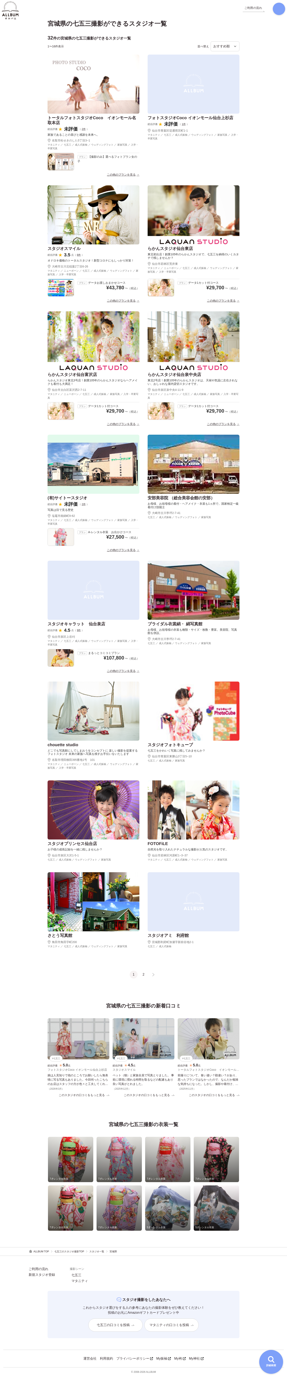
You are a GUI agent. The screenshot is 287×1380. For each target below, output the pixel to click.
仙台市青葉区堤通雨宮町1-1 (168, 133)
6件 (79, 258)
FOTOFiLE (158, 846)
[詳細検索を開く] (271, 1362)
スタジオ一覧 (96, 1255)
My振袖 (163, 1362)
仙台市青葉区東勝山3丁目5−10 (170, 759)
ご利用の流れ (38, 1272)
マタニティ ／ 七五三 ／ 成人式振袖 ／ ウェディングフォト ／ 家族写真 (187, 862)
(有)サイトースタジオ (67, 501)
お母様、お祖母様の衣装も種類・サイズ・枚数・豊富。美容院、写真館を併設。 (192, 634)
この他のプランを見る (121, 177)
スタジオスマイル (64, 251)
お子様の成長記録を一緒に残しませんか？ (75, 852)
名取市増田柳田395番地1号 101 (71, 763)
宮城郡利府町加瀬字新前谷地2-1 (171, 945)
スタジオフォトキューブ (170, 747)
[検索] (276, 10)
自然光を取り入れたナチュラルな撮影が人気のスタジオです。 (188, 852)
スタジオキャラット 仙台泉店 (76, 627)
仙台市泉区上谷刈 (61, 639)
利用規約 (106, 1362)
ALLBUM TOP (39, 1255)
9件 (79, 633)
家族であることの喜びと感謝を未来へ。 (73, 137)
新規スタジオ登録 (42, 1278)
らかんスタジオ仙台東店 (170, 251)
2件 (84, 132)
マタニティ (79, 1284)
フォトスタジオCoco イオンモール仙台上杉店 (190, 120)
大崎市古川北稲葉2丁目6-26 (68, 269)
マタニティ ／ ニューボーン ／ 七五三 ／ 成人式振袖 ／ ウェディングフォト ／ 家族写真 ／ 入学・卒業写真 (93, 275)
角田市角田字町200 (62, 945)
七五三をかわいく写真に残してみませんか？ (176, 753)
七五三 (76, 1278)
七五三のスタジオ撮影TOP (69, 1255)
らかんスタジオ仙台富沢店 (72, 377)
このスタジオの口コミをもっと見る (84, 1098)
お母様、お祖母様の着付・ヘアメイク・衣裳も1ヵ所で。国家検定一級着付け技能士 (193, 508)
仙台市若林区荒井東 (163, 267)
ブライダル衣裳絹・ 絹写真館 (175, 627)
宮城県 (113, 1255)
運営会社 (90, 1362)
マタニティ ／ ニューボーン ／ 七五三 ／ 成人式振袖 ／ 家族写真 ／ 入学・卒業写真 (93, 399)
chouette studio (63, 747)
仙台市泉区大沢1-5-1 (63, 858)
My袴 (180, 1362)
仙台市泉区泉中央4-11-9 (165, 393)
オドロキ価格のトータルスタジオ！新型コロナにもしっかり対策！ (91, 263)
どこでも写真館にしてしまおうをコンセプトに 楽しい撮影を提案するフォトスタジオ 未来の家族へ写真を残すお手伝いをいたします (93, 755)
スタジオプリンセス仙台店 (72, 846)
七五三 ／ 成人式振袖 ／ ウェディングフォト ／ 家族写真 (179, 520)
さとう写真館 (60, 938)
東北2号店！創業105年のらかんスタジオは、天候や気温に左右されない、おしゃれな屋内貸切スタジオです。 (193, 385)
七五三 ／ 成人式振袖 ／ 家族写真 (166, 763)
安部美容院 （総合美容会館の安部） (181, 501)
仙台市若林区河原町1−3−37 (168, 858)
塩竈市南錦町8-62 (61, 519)
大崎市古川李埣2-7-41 (164, 516)
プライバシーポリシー (134, 1362)
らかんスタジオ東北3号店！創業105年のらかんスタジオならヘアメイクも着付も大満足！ (93, 385)
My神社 (196, 1362)
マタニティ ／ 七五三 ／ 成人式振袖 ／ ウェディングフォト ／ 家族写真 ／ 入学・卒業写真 (93, 149)
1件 (184, 127)
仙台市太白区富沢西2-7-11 (67, 393)
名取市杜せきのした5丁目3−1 (69, 143)
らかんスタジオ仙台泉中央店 (174, 377)
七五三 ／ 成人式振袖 (159, 949)
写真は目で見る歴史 (61, 512)
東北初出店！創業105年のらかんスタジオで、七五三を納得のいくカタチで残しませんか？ (193, 259)
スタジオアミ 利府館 (168, 938)
